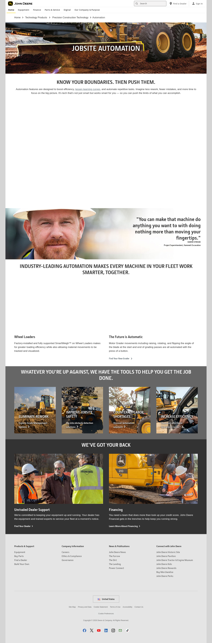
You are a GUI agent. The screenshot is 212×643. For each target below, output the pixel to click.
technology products (36, 17)
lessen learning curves (87, 89)
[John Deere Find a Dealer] (178, 3)
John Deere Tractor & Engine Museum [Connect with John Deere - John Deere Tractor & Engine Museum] (174, 560)
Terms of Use (115, 607)
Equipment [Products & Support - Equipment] (19, 552)
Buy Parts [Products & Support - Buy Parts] (19, 556)
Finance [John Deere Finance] (37, 9)
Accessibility (127, 607)
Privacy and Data (84, 607)
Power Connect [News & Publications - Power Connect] (116, 567)
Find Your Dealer (22, 526)
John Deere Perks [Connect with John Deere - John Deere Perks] (164, 575)
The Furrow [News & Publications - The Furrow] (114, 556)
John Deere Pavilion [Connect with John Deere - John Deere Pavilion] (166, 556)
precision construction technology (70, 17)
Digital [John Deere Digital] (67, 9)
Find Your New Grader (121, 358)
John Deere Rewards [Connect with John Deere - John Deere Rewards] (166, 567)
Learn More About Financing (123, 526)
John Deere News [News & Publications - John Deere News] (117, 552)
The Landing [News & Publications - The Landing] (115, 564)
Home (17, 17)
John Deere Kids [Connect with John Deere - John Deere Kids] (164, 564)
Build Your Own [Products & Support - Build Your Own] (21, 564)
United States (106, 599)
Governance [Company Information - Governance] (67, 560)
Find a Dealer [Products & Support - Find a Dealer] (20, 560)
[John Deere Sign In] (197, 3)
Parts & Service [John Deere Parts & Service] (52, 9)
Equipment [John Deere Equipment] (23, 9)
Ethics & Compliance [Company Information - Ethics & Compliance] (72, 556)
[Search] (150, 3)
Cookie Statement (101, 607)
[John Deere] (22, 3)
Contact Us (139, 607)
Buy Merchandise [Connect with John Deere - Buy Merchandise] (164, 571)
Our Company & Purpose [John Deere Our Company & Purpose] (87, 9)
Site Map (72, 607)
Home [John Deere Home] (11, 9)
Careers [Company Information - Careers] (65, 552)
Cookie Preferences (106, 614)
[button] (84, 630)
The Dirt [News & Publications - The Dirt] (113, 560)
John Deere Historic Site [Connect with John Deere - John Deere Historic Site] (168, 552)
